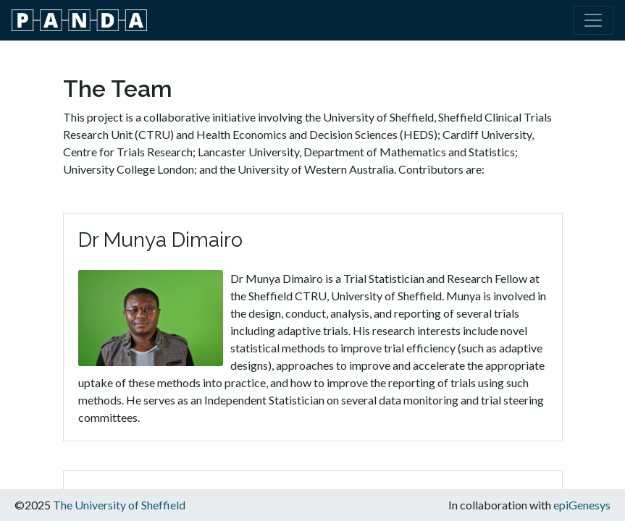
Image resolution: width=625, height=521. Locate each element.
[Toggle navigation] (593, 20)
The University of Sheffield (119, 505)
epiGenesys (582, 505)
